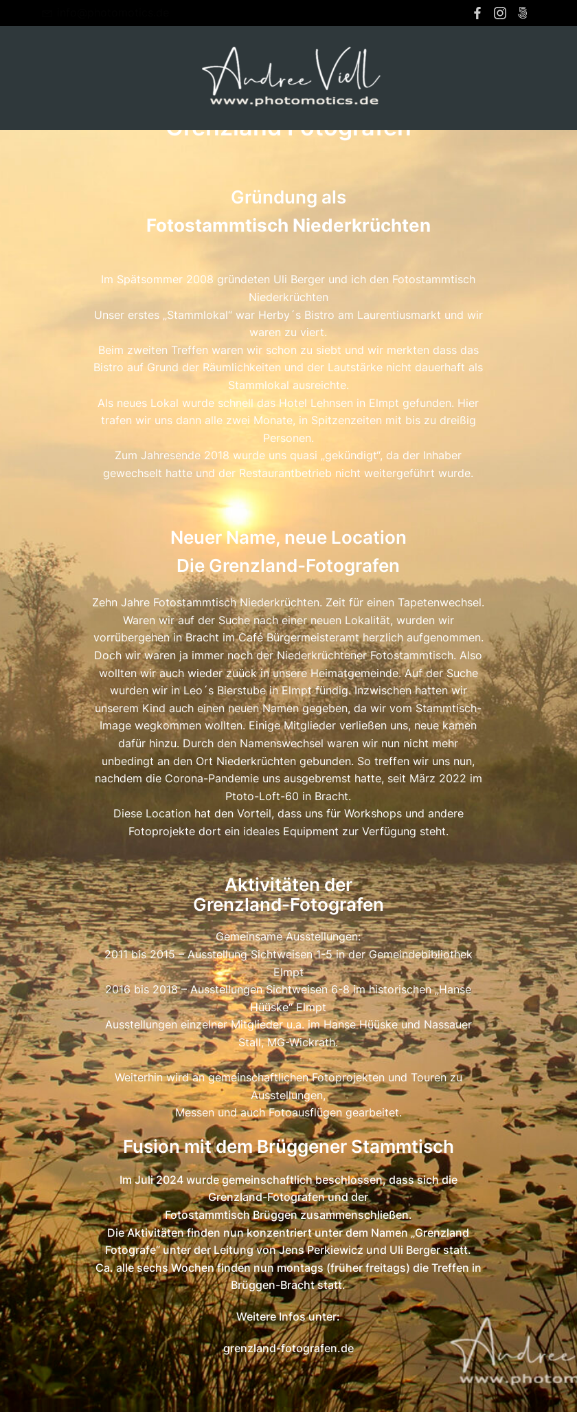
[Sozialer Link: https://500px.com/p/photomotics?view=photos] (524, 13)
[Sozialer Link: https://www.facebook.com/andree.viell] (479, 13)
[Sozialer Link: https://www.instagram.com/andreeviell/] (501, 13)
